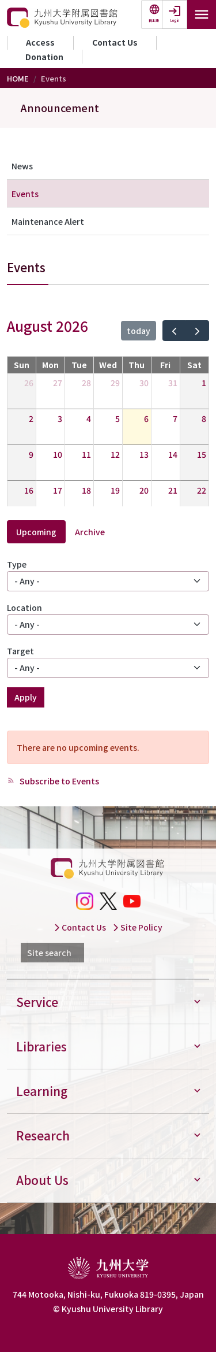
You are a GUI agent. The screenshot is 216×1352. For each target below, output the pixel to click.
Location (24, 607)
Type (16, 564)
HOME (18, 78)
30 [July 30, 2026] (144, 382)
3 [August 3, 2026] (60, 418)
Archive (90, 532)
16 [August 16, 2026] (28, 490)
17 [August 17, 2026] (57, 490)
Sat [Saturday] (194, 365)
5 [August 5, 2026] (117, 418)
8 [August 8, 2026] (204, 418)
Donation (44, 56)
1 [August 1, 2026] (204, 382)
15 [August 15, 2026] (201, 454)
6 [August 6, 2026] (146, 418)
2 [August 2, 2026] (31, 418)
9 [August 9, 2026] (31, 454)
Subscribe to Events (58, 781)
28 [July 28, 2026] (86, 382)
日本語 (154, 20)
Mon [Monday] (50, 365)
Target (20, 651)
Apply (25, 697)
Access (40, 42)
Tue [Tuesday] (79, 365)
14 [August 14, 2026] (172, 454)
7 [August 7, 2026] (175, 418)
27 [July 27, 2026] (57, 382)
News (22, 166)
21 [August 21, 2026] (172, 490)
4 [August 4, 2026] (88, 418)
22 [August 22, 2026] (201, 490)
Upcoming (36, 532)
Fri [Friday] (165, 365)
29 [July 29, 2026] (115, 382)
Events (25, 193)
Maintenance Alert (48, 221)
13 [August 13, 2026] (144, 454)
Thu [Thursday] (136, 365)
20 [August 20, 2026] (144, 490)
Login (174, 20)
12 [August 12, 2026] (115, 454)
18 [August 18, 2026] (86, 490)
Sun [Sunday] (21, 365)
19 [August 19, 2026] (115, 490)
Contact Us (115, 42)
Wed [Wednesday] (108, 365)
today (138, 330)
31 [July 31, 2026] (172, 382)
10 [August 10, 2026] (57, 454)
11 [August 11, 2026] (86, 454)
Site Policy (137, 927)
